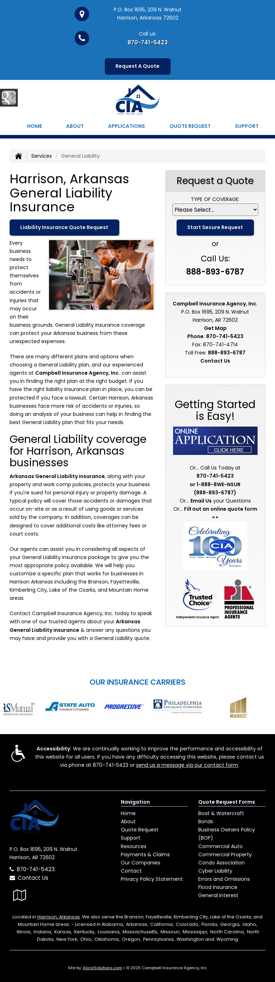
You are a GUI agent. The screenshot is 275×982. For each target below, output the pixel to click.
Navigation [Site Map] (135, 801)
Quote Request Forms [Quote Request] (226, 801)
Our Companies (140, 862)
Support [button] (247, 126)
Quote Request (139, 829)
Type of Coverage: (215, 199)
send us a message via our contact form (187, 765)
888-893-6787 (215, 271)
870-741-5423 (148, 42)
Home (34, 126)
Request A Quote (137, 66)
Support (130, 837)
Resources (133, 846)
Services (41, 155)
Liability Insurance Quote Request (64, 227)
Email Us (201, 500)
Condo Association (221, 862)
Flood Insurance (217, 887)
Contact (131, 870)
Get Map (215, 328)
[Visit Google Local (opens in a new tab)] (20, 895)
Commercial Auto (220, 846)
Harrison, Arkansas (58, 917)
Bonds (205, 821)
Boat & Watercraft (221, 813)
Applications (126, 126)
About (75, 126)
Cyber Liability (215, 870)
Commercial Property (225, 854)
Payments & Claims (145, 854)
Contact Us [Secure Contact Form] (215, 360)
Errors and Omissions (224, 879)
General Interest (218, 895)
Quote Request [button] (190, 126)
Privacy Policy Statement (152, 879)
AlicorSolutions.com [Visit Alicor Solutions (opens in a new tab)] (102, 968)
